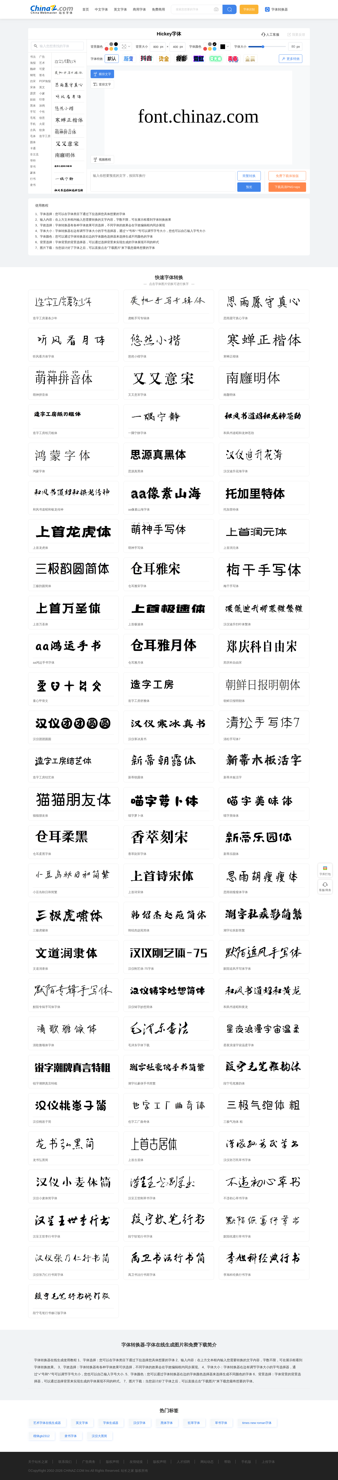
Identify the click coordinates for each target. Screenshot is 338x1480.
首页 (85, 9)
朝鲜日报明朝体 (234, 701)
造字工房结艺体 (43, 777)
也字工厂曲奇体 (139, 1121)
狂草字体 (194, 1423)
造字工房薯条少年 (45, 318)
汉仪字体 (139, 1423)
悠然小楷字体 (137, 356)
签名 (42, 75)
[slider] (275, 46)
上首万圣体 (40, 624)
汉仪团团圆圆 (42, 739)
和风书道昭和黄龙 (235, 1007)
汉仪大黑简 (99, 1436)
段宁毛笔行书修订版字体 (49, 1313)
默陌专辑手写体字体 (46, 1007)
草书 (33, 166)
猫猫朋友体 (40, 815)
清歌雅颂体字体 (43, 1045)
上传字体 (268, 1462)
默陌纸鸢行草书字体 (237, 1236)
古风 (33, 130)
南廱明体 (229, 394)
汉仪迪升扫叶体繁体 (237, 624)
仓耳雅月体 (135, 662)
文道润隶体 (40, 968)
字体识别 (249, 9)
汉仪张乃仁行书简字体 (48, 1274)
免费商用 (158, 9)
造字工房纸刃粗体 (45, 433)
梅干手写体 (231, 586)
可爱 (42, 69)
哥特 (33, 160)
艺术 (42, 63)
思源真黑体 (135, 471)
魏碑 (33, 69)
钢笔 (33, 75)
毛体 (33, 136)
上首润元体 (231, 548)
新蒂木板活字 (232, 777)
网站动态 (207, 1462)
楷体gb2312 (41, 1436)
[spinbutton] (295, 46)
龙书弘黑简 (40, 1160)
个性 (42, 111)
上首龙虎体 (40, 548)
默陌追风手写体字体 (237, 968)
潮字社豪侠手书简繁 (142, 1083)
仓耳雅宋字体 (137, 586)
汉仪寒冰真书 (137, 739)
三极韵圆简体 (42, 586)
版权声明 (112, 1462)
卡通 (33, 148)
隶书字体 (71, 1436)
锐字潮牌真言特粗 (45, 1083)
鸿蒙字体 (39, 471)
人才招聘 (183, 1462)
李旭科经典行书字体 (237, 1274)
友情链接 (136, 1462)
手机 (33, 124)
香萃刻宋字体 (137, 854)
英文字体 (120, 9)
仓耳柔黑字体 (42, 854)
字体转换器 (276, 9)
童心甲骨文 (40, 701)
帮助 (227, 1462)
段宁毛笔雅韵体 (234, 1083)
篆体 (33, 172)
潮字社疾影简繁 (234, 930)
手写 (33, 111)
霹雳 (33, 93)
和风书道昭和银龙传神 (48, 509)
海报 (33, 63)
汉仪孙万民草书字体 (237, 1160)
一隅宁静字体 (137, 433)
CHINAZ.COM (73, 1470)
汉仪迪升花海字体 (235, 471)
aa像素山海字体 (139, 509)
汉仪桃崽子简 (42, 1121)
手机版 (246, 1462)
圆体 (33, 142)
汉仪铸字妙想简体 (140, 1007)
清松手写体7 (231, 739)
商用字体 (139, 9)
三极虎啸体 (40, 930)
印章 (42, 99)
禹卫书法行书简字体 (142, 1274)
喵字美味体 (231, 815)
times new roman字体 (257, 1423)
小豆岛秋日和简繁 (45, 892)
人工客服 (270, 34)
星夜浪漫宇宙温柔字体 (238, 1045)
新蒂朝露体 (135, 777)
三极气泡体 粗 (233, 1121)
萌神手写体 (135, 548)
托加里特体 (231, 509)
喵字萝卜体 (135, 815)
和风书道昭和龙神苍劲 (238, 433)
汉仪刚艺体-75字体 (141, 968)
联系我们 (65, 1462)
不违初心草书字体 (235, 1198)
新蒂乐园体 (231, 854)
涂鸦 (42, 105)
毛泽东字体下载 (139, 1045)
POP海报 (45, 81)
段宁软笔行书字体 (140, 1236)
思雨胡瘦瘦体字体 (235, 892)
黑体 (33, 105)
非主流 (34, 154)
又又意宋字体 (137, 394)
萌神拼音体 (40, 394)
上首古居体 (135, 1160)
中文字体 (101, 9)
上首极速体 (135, 624)
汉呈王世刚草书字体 (142, 1198)
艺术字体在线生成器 (47, 1423)
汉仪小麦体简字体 (45, 1198)
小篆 (42, 93)
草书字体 (221, 1423)
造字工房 (44, 136)
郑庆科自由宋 (232, 662)
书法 (33, 56)
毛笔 (33, 117)
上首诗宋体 (135, 892)
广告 (42, 56)
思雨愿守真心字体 (235, 318)
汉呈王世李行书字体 (46, 1236)
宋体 (33, 87)
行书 (33, 178)
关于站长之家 (38, 1462)
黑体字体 (167, 1423)
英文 (42, 87)
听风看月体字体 (43, 356)
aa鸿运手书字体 (43, 662)
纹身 (42, 130)
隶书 (33, 185)
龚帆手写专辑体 (139, 318)
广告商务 (88, 1462)
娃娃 (33, 99)
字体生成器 (110, 1423)
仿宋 (33, 81)
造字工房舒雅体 (139, 701)
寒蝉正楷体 (231, 356)
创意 (42, 117)
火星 (42, 124)
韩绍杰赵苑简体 (139, 930)
